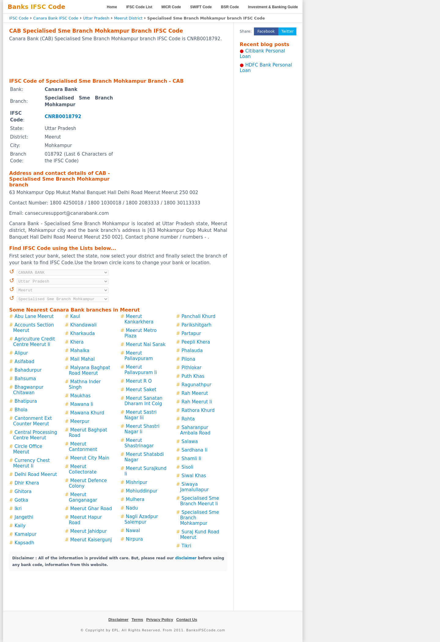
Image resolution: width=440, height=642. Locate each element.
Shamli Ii (191, 458)
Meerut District (128, 18)
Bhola (21, 410)
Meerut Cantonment (83, 446)
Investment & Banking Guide (273, 7)
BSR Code (230, 7)
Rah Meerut (195, 393)
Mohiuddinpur (141, 491)
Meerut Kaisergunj (91, 540)
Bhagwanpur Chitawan (28, 389)
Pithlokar (191, 367)
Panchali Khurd (198, 316)
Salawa (190, 441)
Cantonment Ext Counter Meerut (32, 421)
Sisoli (187, 467)
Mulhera (135, 499)
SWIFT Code (201, 7)
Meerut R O (139, 381)
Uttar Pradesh (96, 18)
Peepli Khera (196, 342)
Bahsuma (25, 378)
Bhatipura (26, 401)
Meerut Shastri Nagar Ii (142, 429)
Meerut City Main (89, 458)
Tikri (186, 546)
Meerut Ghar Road (91, 508)
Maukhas (80, 396)
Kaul (75, 316)
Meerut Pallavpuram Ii (140, 369)
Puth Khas (193, 376)
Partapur (191, 333)
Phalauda (192, 350)
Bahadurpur (28, 370)
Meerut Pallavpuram (138, 355)
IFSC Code (18, 18)
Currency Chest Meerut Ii (31, 463)
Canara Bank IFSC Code (55, 18)
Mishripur (136, 482)
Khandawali (83, 325)
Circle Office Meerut (27, 449)
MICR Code (171, 7)
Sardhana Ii (194, 450)
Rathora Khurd (198, 410)
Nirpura (134, 539)
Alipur (21, 353)
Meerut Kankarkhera (138, 319)
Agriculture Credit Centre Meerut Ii (34, 341)
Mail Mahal (82, 359)
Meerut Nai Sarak (146, 344)
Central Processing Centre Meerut (35, 435)
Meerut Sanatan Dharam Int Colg (143, 400)
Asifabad (25, 361)
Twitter (287, 31)
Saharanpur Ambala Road (195, 430)
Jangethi (24, 517)
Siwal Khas (194, 475)
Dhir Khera (27, 483)
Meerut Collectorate (83, 469)
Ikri (18, 508)
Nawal (133, 530)
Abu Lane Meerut (34, 316)
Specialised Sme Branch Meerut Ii (199, 501)
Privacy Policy (159, 619)
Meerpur (80, 421)
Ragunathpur (196, 385)
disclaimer (185, 558)
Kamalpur (26, 534)
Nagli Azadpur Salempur (141, 519)
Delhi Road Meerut (36, 474)
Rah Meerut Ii (197, 402)
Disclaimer (118, 619)
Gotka (21, 500)
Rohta (188, 419)
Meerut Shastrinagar (139, 443)
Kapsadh (24, 543)
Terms (137, 619)
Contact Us (186, 619)
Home (112, 7)
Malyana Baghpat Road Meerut (89, 370)
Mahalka (80, 350)
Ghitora (23, 491)
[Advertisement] (118, 59)
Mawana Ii (82, 404)
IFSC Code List (139, 7)
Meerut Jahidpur (88, 531)
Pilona (188, 359)
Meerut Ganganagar (83, 497)
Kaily (20, 525)
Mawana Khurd (87, 413)
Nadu (132, 508)
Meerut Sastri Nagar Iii (140, 414)
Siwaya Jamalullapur (194, 487)
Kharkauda (82, 333)
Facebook (266, 31)
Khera (77, 342)
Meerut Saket (141, 389)
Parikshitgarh (196, 325)
